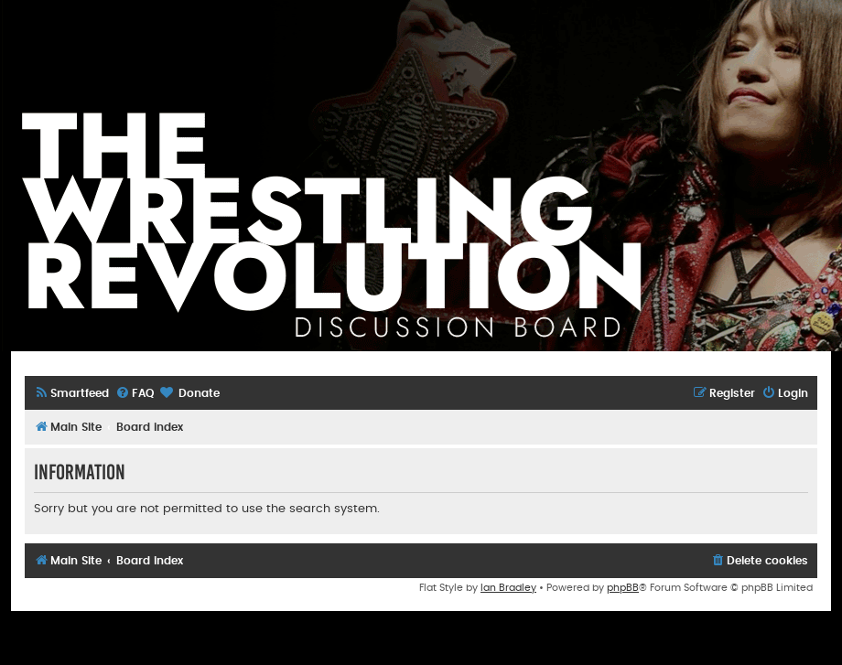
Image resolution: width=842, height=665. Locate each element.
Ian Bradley (508, 588)
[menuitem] (71, 393)
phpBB (623, 588)
